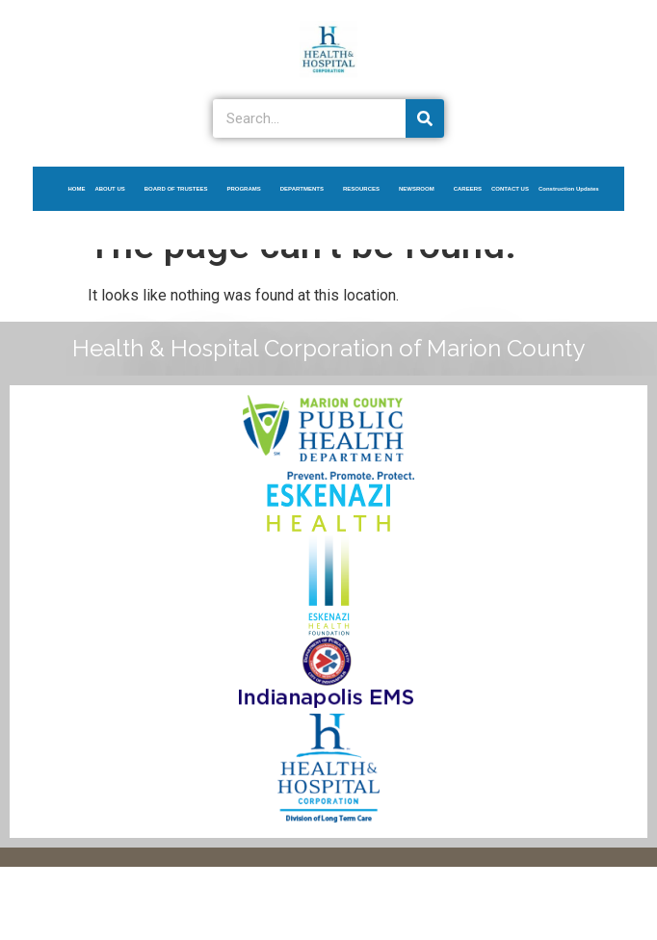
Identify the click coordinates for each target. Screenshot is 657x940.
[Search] (425, 118)
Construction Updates (569, 189)
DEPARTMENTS (306, 188)
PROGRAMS (248, 188)
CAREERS (468, 189)
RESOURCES (366, 188)
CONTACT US (510, 189)
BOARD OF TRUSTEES (181, 188)
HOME (76, 189)
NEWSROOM (421, 188)
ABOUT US (114, 188)
